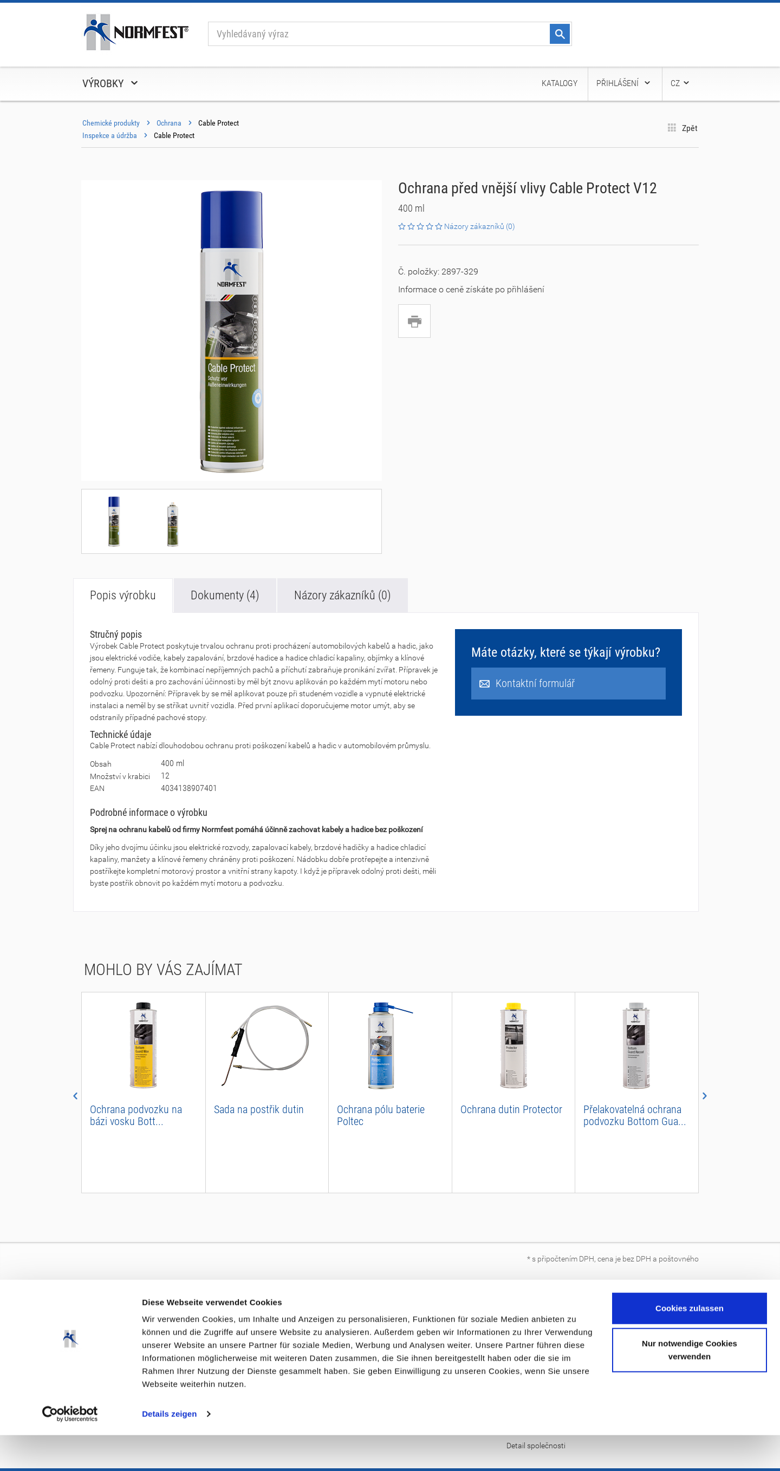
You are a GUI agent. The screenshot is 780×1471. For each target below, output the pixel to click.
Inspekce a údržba (109, 135)
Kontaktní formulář (527, 683)
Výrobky (111, 83)
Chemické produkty (111, 123)
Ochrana (169, 123)
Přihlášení (624, 83)
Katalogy (559, 83)
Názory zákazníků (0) (342, 595)
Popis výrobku (123, 595)
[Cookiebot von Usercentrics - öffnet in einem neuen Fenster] (70, 1450)
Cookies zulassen (689, 1344)
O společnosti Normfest (120, 1308)
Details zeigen (169, 1449)
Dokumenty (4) (225, 595)
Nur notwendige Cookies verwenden (689, 1386)
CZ (681, 83)
